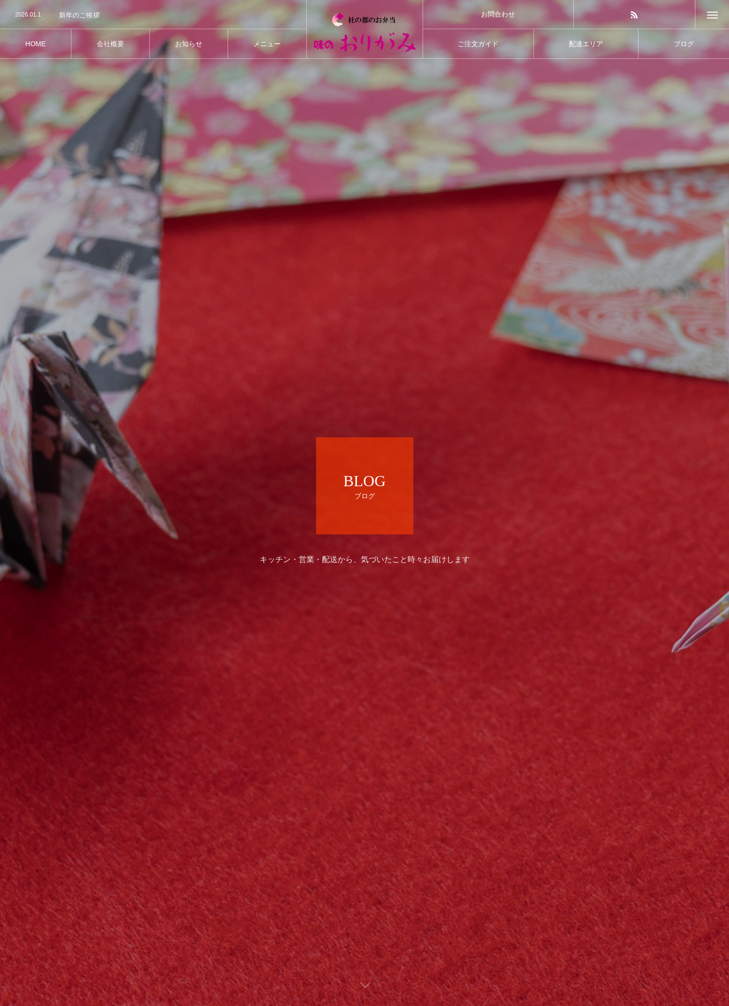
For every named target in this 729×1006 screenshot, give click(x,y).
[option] (153, 15)
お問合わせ (498, 14)
